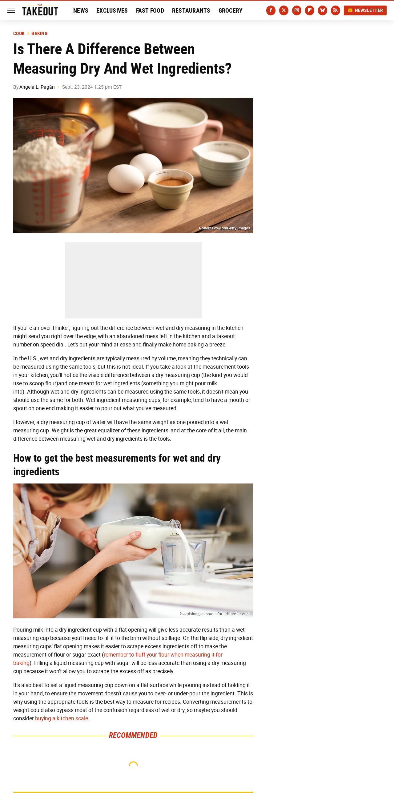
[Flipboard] (309, 10)
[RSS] (335, 10)
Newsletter (365, 10)
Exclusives (112, 10)
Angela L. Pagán (37, 87)
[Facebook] (270, 10)
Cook (19, 33)
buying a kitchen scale (61, 718)
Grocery (231, 10)
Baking (39, 33)
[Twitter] (283, 10)
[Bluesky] (322, 10)
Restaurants (191, 10)
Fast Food (150, 10)
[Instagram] (296, 10)
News (80, 10)
